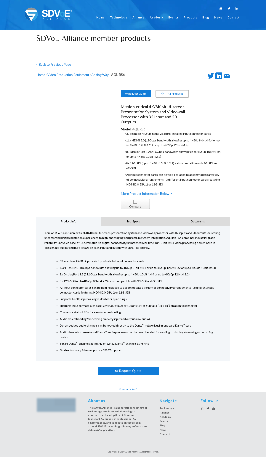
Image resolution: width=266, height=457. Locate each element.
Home (100, 17)
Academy (156, 17)
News (218, 17)
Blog (205, 17)
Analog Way (100, 75)
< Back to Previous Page (53, 64)
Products (190, 17)
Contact (233, 17)
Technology (118, 17)
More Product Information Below (147, 193)
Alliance (138, 17)
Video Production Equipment (68, 75)
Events (173, 17)
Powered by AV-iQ (128, 389)
